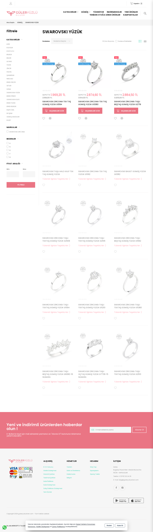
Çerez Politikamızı (58, 526)
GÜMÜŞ (19, 22)
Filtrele (20, 185)
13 (9, 143)
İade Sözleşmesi (49, 485)
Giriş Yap (93, 467)
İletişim (69, 478)
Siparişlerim (94, 471)
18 (9, 157)
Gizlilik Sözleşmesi (49, 471)
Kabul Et (120, 525)
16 (9, 150)
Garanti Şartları (49, 474)
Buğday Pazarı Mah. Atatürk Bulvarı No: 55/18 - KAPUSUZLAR (127, 471)
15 (9, 147)
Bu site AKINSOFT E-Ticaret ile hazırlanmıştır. (22, 526)
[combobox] (62, 41)
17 (9, 153)
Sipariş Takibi (95, 474)
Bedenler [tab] (11, 138)
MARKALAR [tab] (12, 127)
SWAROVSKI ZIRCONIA (16, 132)
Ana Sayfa (10, 22)
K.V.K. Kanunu (48, 467)
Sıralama (46, 41)
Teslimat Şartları (49, 478)
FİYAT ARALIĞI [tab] (13, 163)
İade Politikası (48, 481)
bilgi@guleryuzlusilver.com (129, 480)
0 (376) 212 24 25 (125, 476)
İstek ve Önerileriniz (73, 471)
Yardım (69, 467)
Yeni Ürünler (47, 492)
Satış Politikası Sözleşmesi (52, 488)
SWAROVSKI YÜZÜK (32, 22)
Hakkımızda (71, 474)
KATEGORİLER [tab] (13, 39)
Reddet (109, 525)
